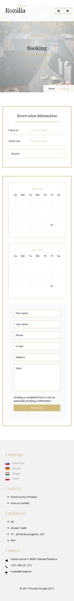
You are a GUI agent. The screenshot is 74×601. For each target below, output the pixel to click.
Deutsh (12, 468)
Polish (12, 478)
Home (52, 88)
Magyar (13, 473)
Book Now (37, 407)
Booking (64, 88)
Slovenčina (14, 463)
